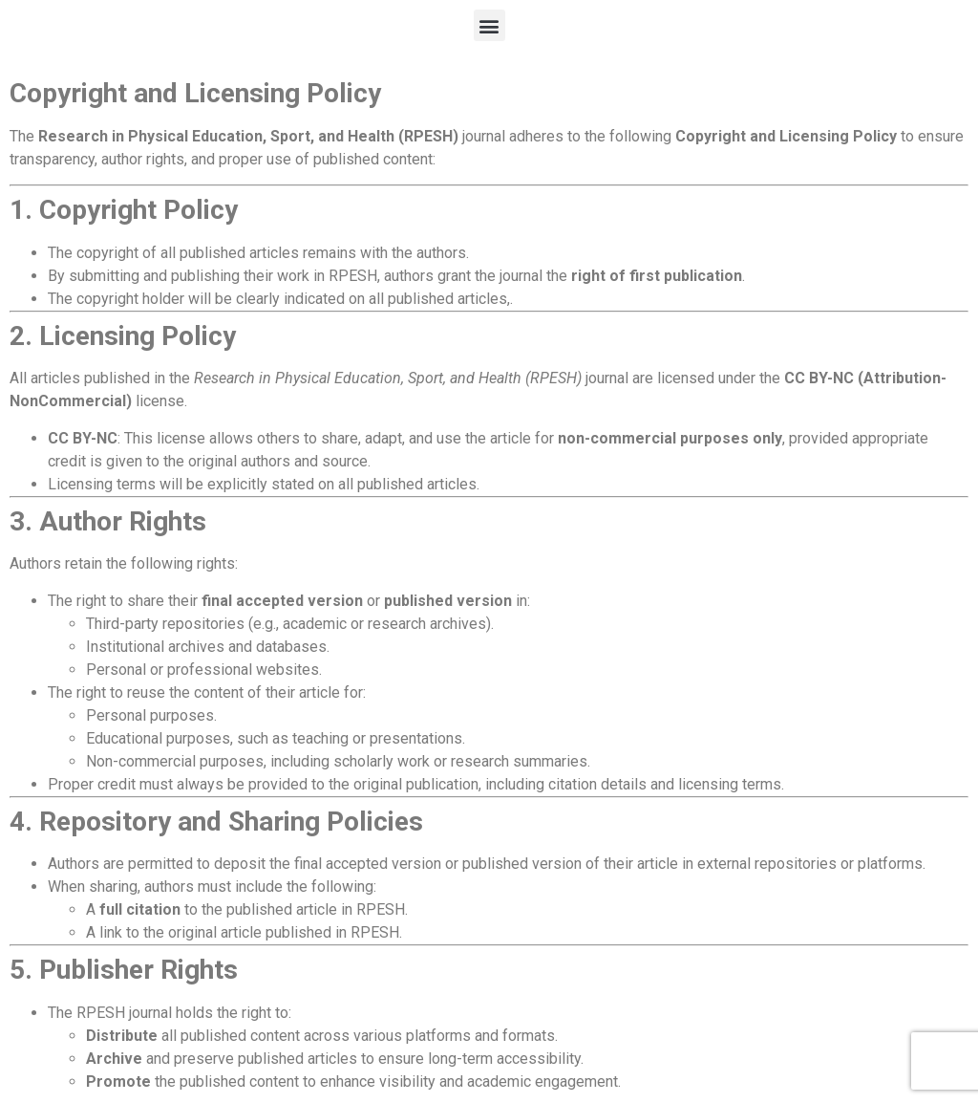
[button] (489, 25)
